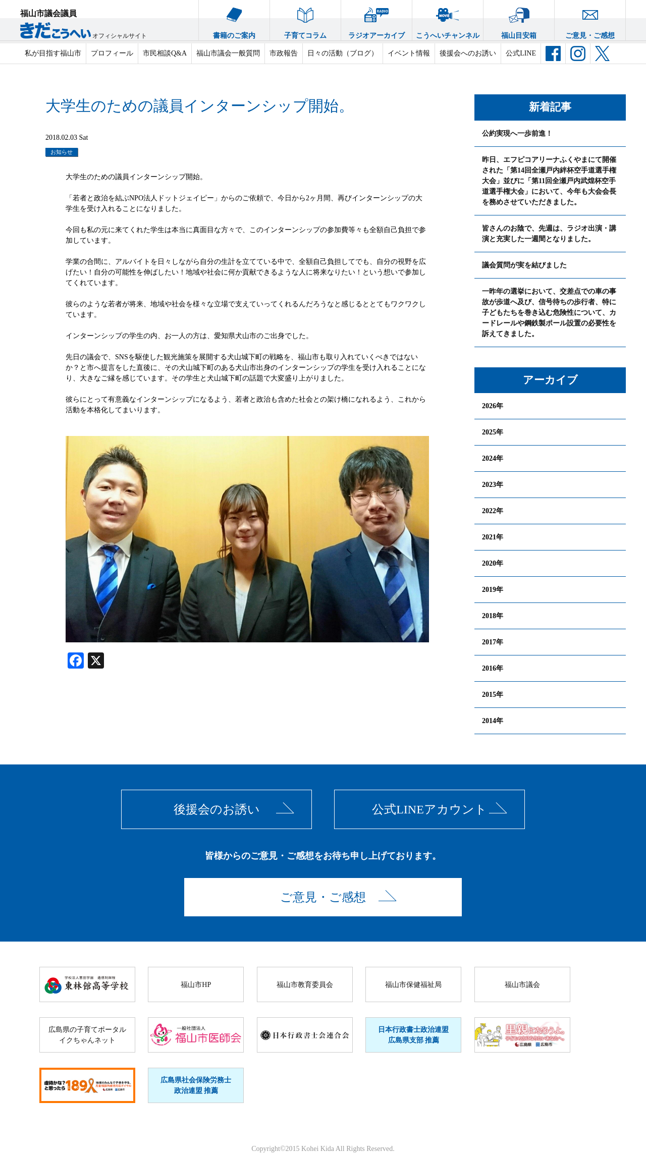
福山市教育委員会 (305, 984)
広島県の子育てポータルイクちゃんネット (87, 1035)
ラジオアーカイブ (376, 19)
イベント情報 (409, 53)
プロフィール (112, 53)
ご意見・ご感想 (590, 19)
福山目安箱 (518, 19)
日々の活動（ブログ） (342, 53)
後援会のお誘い (217, 809)
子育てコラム (305, 19)
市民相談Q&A (165, 53)
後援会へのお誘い (468, 53)
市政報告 (284, 53)
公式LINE (521, 53)
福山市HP (196, 984)
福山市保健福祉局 (413, 984)
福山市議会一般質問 (228, 53)
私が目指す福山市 (53, 53)
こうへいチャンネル (447, 19)
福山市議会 (522, 984)
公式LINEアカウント (429, 809)
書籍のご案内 (234, 19)
